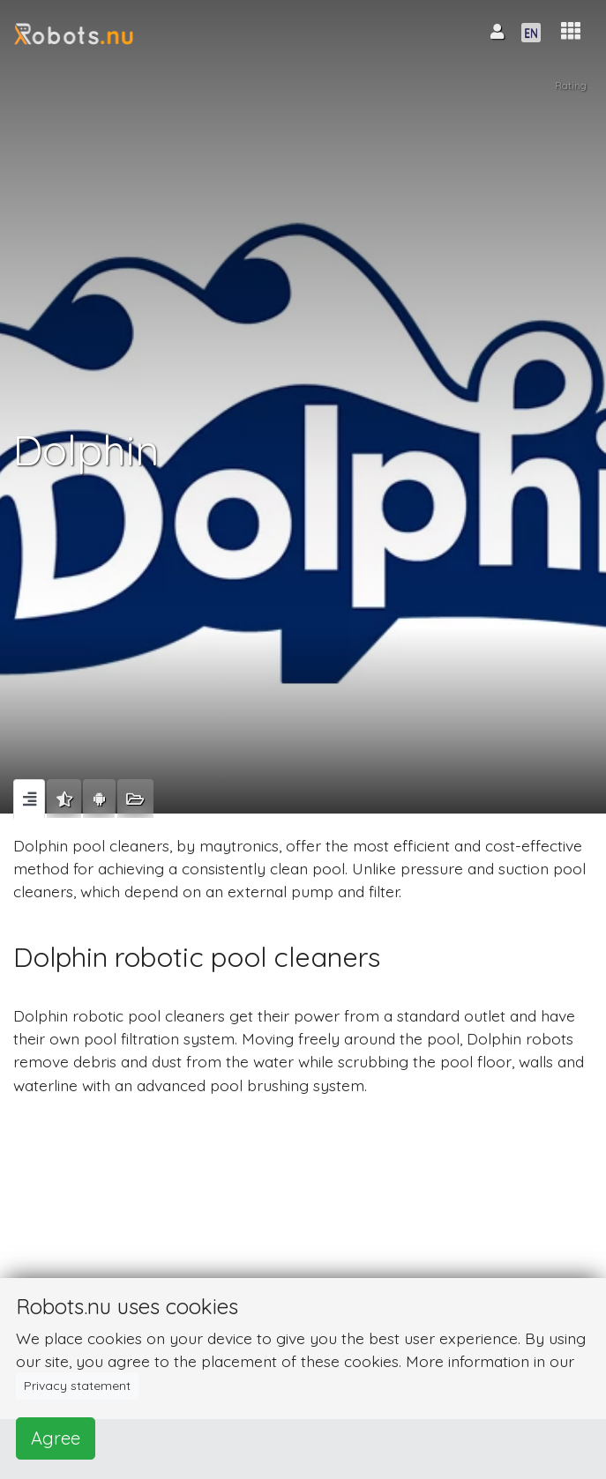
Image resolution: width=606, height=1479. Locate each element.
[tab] (29, 798)
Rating (571, 85)
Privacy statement (77, 1386)
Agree (55, 1438)
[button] (571, 31)
